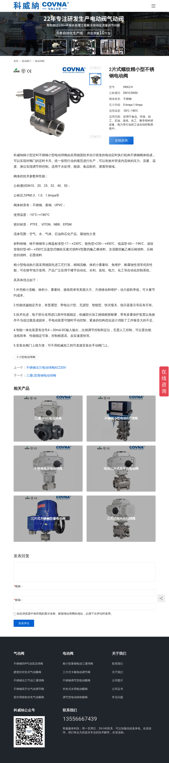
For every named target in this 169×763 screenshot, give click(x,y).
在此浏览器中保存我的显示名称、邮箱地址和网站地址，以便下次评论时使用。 (65, 613)
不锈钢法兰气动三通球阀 (29, 680)
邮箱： (18, 600)
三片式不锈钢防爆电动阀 (48, 518)
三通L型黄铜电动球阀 (41, 375)
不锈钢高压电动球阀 (48, 468)
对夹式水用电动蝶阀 (75, 688)
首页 (16, 61)
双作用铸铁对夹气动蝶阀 (29, 697)
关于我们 (117, 672)
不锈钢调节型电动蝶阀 (76, 680)
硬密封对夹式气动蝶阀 (27, 672)
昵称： (18, 586)
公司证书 (117, 688)
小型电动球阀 (27, 357)
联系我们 (117, 663)
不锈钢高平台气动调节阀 (29, 688)
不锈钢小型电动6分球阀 (121, 418)
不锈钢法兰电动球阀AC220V (46, 367)
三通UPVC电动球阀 (48, 418)
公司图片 (117, 680)
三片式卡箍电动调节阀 (76, 672)
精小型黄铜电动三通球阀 (78, 663)
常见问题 (117, 697)
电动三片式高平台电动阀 (121, 468)
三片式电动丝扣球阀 (121, 518)
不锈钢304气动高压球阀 (28, 663)
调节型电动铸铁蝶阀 (75, 697)
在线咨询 (121, 140)
